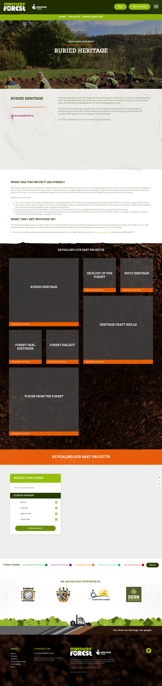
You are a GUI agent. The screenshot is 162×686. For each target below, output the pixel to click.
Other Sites (25, 519)
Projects (74, 17)
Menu (156, 6)
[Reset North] (159, 484)
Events (23, 502)
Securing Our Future (132, 565)
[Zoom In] (159, 477)
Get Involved (139, 7)
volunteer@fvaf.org (101, 232)
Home (62, 17)
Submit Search (35, 528)
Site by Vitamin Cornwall (78, 672)
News (13, 667)
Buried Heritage (93, 17)
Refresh (152, 565)
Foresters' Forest (15, 7)
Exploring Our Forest (59, 565)
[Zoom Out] (159, 480)
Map (120, 7)
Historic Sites (26, 514)
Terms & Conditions (86, 668)
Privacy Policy (74, 668)
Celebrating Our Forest (107, 565)
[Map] (81, 517)
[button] (13, 594)
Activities (24, 508)
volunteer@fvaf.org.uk (45, 653)
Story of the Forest (18, 662)
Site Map (97, 668)
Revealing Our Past (83, 565)
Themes (14, 656)
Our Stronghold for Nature (33, 565)
